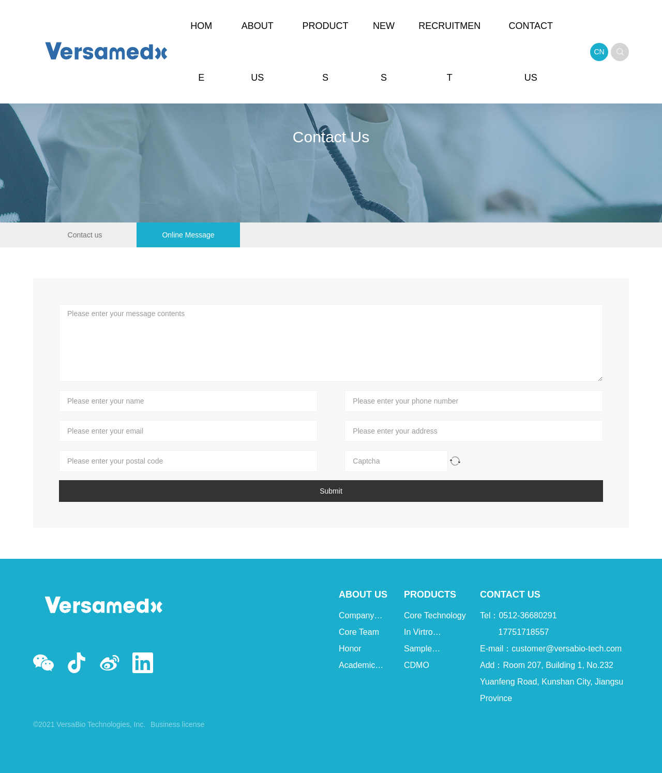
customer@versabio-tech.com (566, 648)
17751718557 (524, 632)
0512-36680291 (527, 615)
